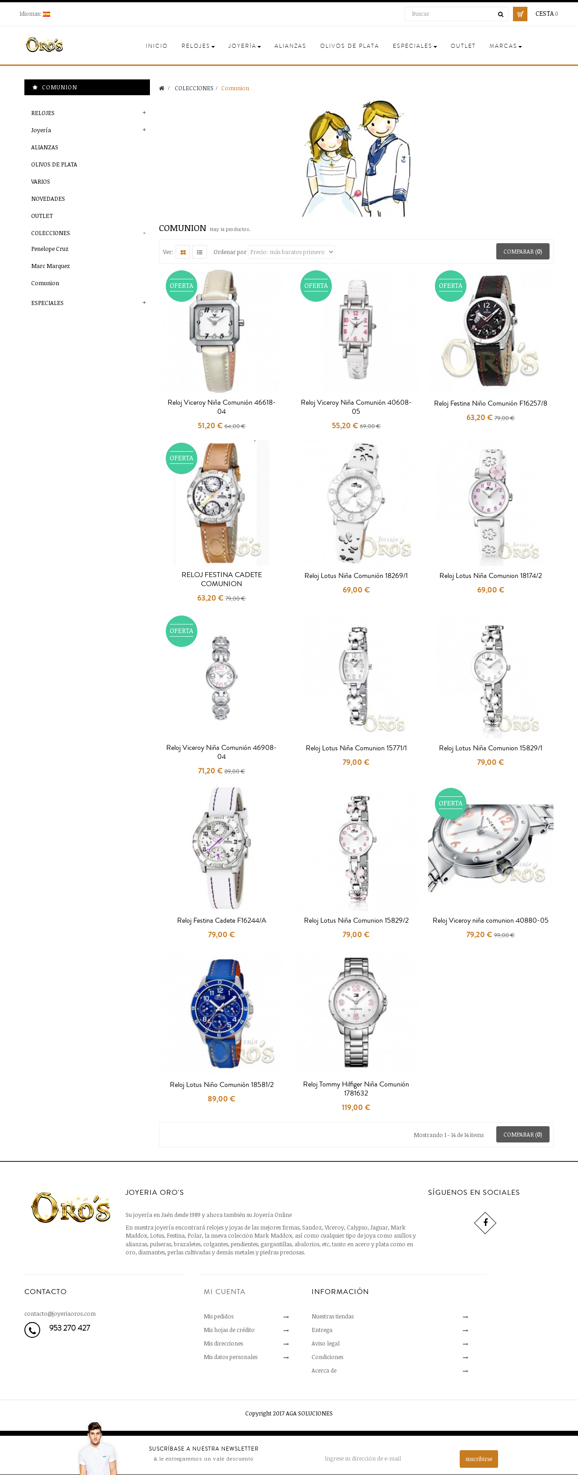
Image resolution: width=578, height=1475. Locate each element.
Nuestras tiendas (333, 1316)
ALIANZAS (44, 147)
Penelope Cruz (50, 249)
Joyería (41, 130)
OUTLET (42, 216)
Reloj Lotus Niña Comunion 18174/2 (490, 575)
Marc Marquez (50, 266)
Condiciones (327, 1357)
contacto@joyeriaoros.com (60, 1313)
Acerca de (324, 1370)
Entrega (322, 1330)
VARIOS (40, 181)
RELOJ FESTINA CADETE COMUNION (222, 579)
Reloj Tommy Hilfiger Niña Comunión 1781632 (356, 1089)
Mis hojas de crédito (229, 1330)
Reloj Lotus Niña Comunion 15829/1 (490, 748)
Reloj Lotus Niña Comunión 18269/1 (356, 575)
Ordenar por (230, 252)
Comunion (45, 283)
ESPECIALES (47, 303)
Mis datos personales (230, 1357)
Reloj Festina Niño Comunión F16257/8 (490, 403)
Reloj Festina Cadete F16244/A (221, 920)
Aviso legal (326, 1343)
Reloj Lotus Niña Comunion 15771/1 (356, 748)
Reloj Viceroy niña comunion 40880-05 (491, 920)
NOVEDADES (48, 198)
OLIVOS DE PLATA (54, 164)
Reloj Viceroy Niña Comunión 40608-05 (356, 407)
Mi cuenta (225, 1292)
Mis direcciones (223, 1343)
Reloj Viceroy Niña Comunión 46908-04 (221, 752)
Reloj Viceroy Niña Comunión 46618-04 (222, 407)
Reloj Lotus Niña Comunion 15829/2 (356, 920)
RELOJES (43, 113)
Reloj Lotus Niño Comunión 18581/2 (222, 1084)
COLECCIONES (50, 233)
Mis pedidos (218, 1316)
